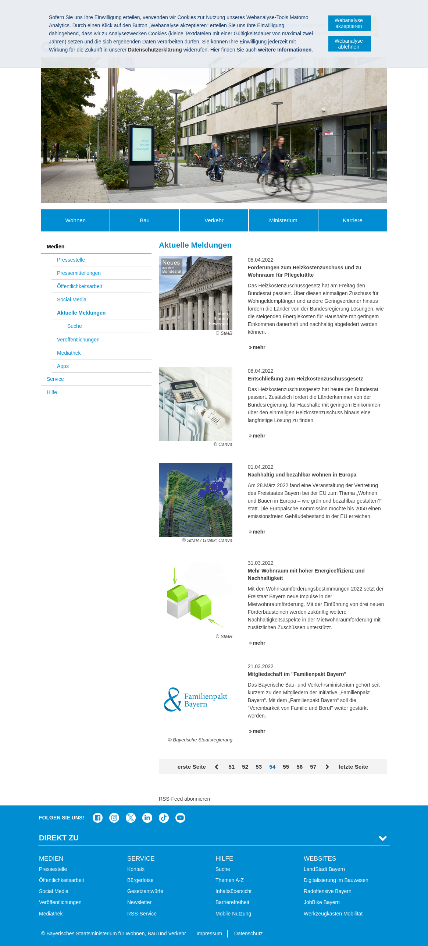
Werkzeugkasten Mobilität (333, 914)
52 (245, 766)
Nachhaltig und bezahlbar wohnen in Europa (302, 475)
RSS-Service (142, 914)
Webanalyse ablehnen (349, 44)
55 (286, 766)
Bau (145, 220)
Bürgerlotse (140, 880)
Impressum (209, 933)
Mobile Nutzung (233, 914)
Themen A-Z (229, 880)
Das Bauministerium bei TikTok (164, 818)
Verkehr (214, 220)
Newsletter (139, 902)
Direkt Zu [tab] (59, 838)
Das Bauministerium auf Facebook (98, 818)
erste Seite (192, 766)
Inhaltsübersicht (233, 891)
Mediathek (69, 353)
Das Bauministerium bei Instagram (114, 818)
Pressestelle (71, 260)
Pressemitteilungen (79, 273)
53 (259, 766)
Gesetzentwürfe (145, 891)
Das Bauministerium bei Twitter (131, 818)
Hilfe (52, 392)
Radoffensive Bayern (328, 891)
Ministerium (283, 220)
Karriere (352, 220)
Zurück (217, 767)
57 (313, 766)
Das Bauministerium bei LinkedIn (147, 818)
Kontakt (136, 869)
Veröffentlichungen (78, 340)
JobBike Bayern (322, 902)
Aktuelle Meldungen (81, 313)
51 (231, 766)
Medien (55, 246)
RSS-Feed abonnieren (184, 799)
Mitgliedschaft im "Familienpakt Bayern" (297, 674)
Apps (63, 366)
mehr (259, 347)
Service (55, 379)
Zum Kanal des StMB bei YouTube (180, 818)
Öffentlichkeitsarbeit (79, 286)
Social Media (71, 299)
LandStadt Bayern (324, 869)
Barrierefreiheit (232, 902)
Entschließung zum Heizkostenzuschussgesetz (305, 379)
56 (299, 766)
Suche (74, 326)
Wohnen (75, 220)
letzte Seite (353, 766)
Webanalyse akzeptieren (349, 23)
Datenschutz (248, 933)
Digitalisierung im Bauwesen (336, 880)
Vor (327, 767)
